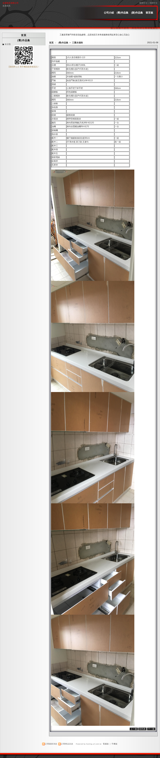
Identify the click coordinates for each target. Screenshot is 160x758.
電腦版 (106, 744)
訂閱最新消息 (51, 744)
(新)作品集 (137, 12)
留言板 (149, 12)
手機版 (115, 744)
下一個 (151, 729)
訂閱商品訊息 (67, 744)
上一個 (133, 729)
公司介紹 (109, 12)
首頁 (51, 42)
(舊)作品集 (122, 12)
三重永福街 (77, 42)
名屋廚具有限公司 (10, 3)
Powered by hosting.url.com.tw (89, 744)
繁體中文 (143, 3)
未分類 (8, 44)
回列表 (142, 729)
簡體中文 (154, 3)
